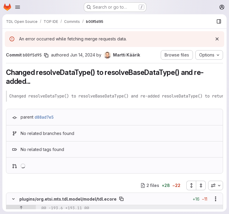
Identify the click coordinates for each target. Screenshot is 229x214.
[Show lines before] (21, 208)
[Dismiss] (217, 39)
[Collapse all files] (201, 185)
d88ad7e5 (44, 117)
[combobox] (215, 185)
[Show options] (215, 198)
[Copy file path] (121, 198)
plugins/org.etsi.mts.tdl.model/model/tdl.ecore (68, 199)
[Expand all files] (191, 185)
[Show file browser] (219, 21)
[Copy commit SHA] (46, 55)
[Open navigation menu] (17, 7)
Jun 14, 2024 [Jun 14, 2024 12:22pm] (82, 54)
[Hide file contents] (13, 198)
